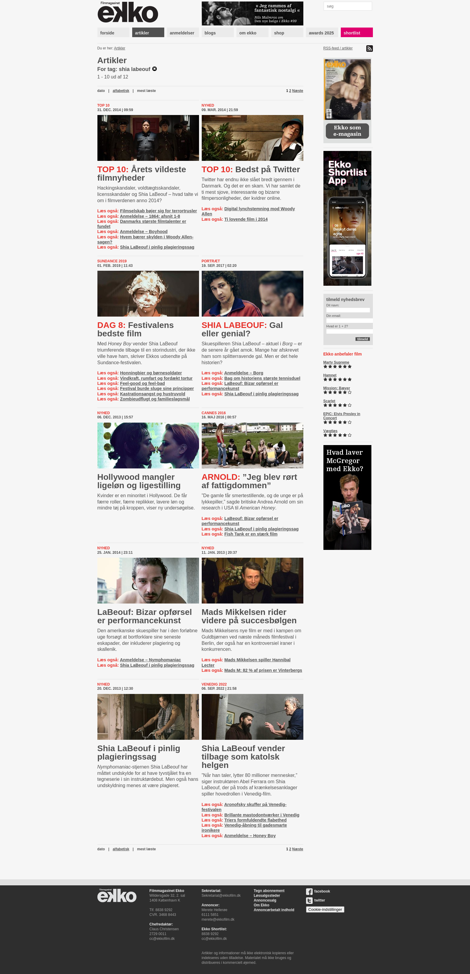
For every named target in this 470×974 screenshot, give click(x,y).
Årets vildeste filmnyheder (141, 173)
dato (101, 91)
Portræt (211, 261)
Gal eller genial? (242, 329)
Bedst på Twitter (251, 169)
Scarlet (329, 401)
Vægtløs (330, 431)
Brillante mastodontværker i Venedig (261, 815)
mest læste (146, 91)
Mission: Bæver (336, 388)
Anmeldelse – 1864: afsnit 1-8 (150, 216)
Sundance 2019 (112, 261)
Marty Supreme (336, 362)
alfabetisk (121, 91)
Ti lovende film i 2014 (246, 219)
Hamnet (330, 375)
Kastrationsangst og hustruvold (152, 393)
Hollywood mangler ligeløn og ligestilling (139, 481)
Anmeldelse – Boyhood (144, 231)
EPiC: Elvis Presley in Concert (341, 416)
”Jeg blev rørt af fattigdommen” (249, 481)
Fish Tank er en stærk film (250, 534)
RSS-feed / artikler (338, 48)
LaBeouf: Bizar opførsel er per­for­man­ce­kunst (144, 616)
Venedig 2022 (214, 684)
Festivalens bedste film (135, 329)
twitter (315, 900)
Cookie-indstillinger (325, 909)
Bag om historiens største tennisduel (262, 378)
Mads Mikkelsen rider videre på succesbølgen (249, 616)
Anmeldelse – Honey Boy (250, 835)
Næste (297, 91)
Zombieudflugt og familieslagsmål (155, 399)
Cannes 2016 (214, 413)
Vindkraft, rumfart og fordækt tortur (156, 378)
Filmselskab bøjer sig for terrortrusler (158, 210)
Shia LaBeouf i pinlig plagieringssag (157, 247)
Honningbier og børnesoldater (151, 372)
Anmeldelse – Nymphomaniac (150, 659)
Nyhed (208, 105)
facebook (318, 891)
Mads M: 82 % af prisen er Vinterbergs (263, 670)
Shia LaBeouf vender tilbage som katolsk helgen (243, 757)
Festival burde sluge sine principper (157, 388)
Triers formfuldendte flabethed (255, 820)
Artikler (119, 48)
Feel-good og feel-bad (142, 383)
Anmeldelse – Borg (243, 372)
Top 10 (103, 105)
